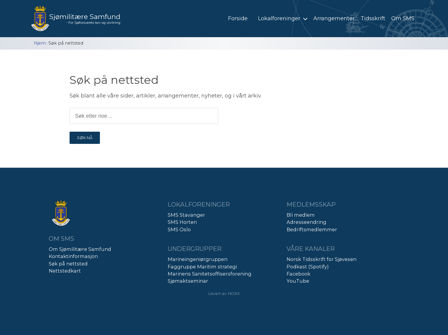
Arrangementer (334, 18)
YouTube (298, 281)
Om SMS (402, 18)
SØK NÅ (84, 137)
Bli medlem (301, 215)
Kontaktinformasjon (73, 256)
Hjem (40, 43)
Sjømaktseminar (188, 281)
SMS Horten (182, 222)
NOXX (234, 293)
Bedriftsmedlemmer (312, 229)
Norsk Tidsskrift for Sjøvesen (321, 259)
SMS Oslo (179, 229)
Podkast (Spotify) (308, 267)
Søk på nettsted (68, 264)
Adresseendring (306, 222)
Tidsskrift (373, 18)
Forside (238, 18)
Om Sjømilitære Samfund (80, 249)
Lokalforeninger (283, 18)
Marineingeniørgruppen (197, 259)
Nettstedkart (65, 271)
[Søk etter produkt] (144, 116)
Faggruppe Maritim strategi (202, 267)
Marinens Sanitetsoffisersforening (209, 274)
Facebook (298, 274)
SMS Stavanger (186, 215)
